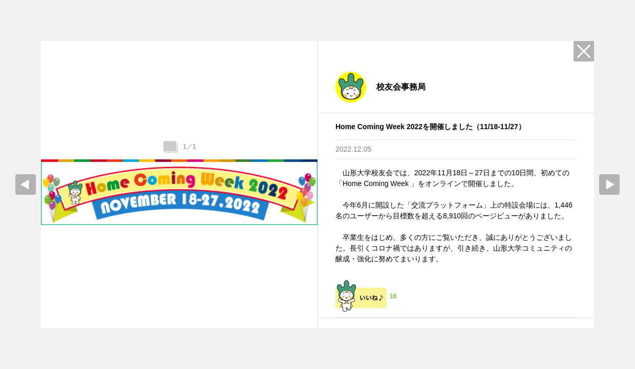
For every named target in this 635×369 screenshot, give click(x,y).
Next (609, 184)
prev (25, 184)
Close (584, 51)
